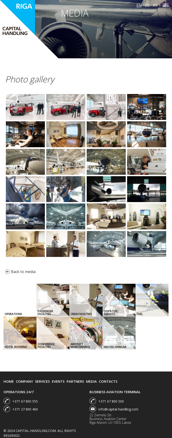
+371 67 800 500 (111, 401)
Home (9, 381)
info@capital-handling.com (118, 409)
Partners (75, 381)
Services (42, 381)
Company (24, 381)
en (139, 5)
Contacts (108, 381)
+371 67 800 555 (25, 401)
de (147, 5)
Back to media (20, 271)
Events (58, 381)
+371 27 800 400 (25, 409)
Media (91, 381)
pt (155, 5)
